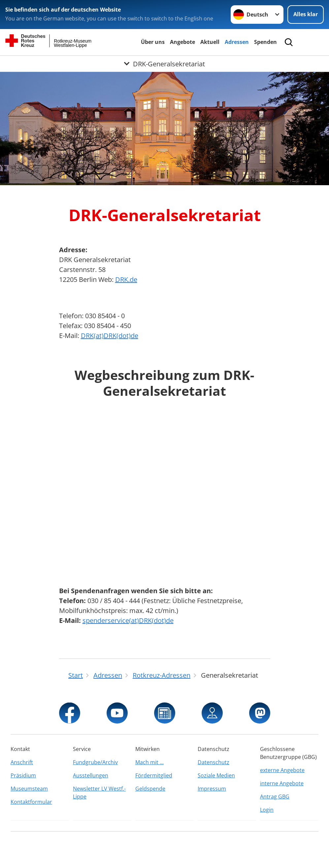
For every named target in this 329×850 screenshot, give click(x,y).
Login (267, 809)
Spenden (265, 42)
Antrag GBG (274, 796)
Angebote (182, 42)
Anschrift (22, 762)
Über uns (153, 42)
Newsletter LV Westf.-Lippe (99, 792)
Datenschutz (213, 762)
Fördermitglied (153, 775)
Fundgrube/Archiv (95, 762)
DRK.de (126, 279)
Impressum (212, 788)
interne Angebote (282, 783)
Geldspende (150, 788)
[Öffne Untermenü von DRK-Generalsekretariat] (164, 64)
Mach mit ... (149, 762)
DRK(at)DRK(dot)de (109, 335)
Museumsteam (29, 788)
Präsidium (23, 775)
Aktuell (209, 42)
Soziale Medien (216, 775)
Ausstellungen (90, 775)
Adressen (237, 42)
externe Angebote (282, 770)
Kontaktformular (31, 801)
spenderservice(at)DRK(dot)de (128, 620)
